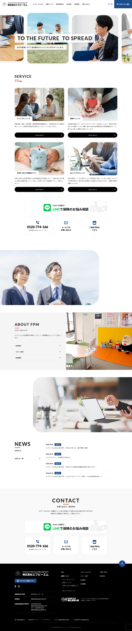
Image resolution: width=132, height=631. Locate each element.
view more (48, 135)
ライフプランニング (68, 579)
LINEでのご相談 (123, 4)
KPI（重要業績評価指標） (62, 620)
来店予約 (102, 576)
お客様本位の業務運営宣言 (81, 620)
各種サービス (49, 4)
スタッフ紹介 (84, 576)
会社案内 (69, 4)
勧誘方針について (34, 620)
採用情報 (76, 4)
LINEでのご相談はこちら (25, 581)
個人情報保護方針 (20, 620)
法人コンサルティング (68, 591)
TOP (62, 572)
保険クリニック (66, 582)
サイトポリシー (47, 620)
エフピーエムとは (38, 4)
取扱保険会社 (60, 4)
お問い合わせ (86, 4)
